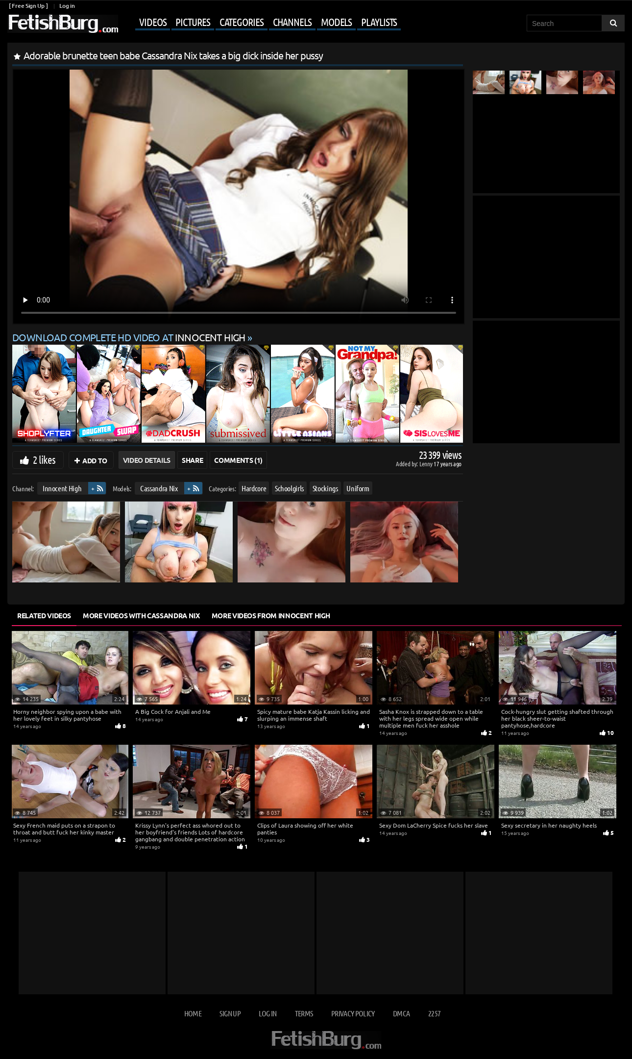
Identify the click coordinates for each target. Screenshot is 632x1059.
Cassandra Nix (158, 488)
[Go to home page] (62, 24)
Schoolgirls (289, 488)
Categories (241, 21)
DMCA (401, 1013)
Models (336, 21)
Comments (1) (238, 459)
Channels (292, 21)
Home (192, 1013)
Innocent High (62, 488)
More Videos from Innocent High (271, 615)
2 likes (44, 459)
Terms (304, 1013)
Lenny (426, 463)
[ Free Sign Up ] (28, 5)
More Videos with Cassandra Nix (141, 615)
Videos (152, 21)
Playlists (379, 21)
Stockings (325, 488)
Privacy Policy (353, 1013)
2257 (434, 1013)
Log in (66, 5)
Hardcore (254, 488)
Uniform (357, 488)
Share (192, 459)
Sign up (229, 1013)
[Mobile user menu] (261, 22)
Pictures (192, 21)
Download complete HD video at (129, 337)
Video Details (146, 459)
